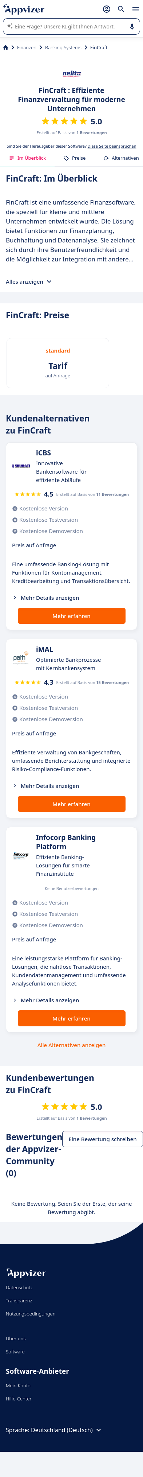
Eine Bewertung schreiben (102, 1139)
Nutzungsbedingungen (30, 1313)
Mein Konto (18, 1385)
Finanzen (26, 47)
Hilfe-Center (19, 1398)
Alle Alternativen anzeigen (71, 1045)
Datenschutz (19, 1287)
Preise (74, 158)
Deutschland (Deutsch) (67, 1430)
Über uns (15, 1338)
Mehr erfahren (71, 615)
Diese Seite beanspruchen (112, 146)
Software (15, 1351)
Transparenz (19, 1300)
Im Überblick (27, 158)
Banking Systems (63, 47)
